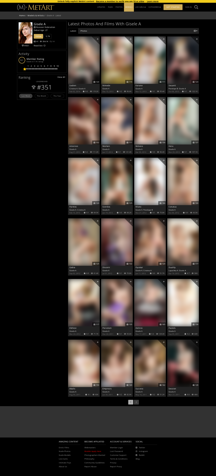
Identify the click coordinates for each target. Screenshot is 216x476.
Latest (73, 31)
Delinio (139, 328)
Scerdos (106, 206)
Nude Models (65, 455)
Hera (171, 146)
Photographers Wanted (94, 455)
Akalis (72, 388)
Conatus (173, 206)
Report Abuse (90, 466)
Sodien (72, 85)
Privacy (113, 463)
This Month (41, 96)
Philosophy (89, 459)
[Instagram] (142, 451)
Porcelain (107, 328)
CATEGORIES (154, 7)
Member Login (116, 447)
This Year (57, 96)
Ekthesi (73, 328)
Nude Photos (65, 451)
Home (22, 15)
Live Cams (63, 459)
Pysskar (139, 267)
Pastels (172, 328)
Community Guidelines (94, 463)
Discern (106, 267)
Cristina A (73, 88)
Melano (139, 146)
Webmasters (89, 447)
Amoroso (73, 146)
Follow (38, 36)
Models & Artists (36, 15)
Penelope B (173, 88)
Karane (139, 85)
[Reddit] (140, 455)
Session (172, 388)
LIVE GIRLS (140, 7)
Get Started (173, 7)
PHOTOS (119, 7)
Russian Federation (44, 27)
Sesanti (172, 85)
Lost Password (116, 451)
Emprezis (107, 388)
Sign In (188, 7)
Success (139, 388)
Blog (138, 459)
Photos (83, 31)
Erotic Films (64, 447)
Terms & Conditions (118, 459)
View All (61, 77)
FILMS (110, 7)
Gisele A (82, 88)
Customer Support (118, 455)
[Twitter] (140, 447)
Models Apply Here (92, 451)
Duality (172, 267)
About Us (63, 466)
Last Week (25, 96)
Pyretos (73, 206)
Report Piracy (116, 466)
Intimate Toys (65, 463)
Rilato (138, 206)
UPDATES (101, 7)
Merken (106, 146)
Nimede (106, 85)
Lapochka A (173, 270)
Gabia (72, 267)
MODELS (129, 7)
